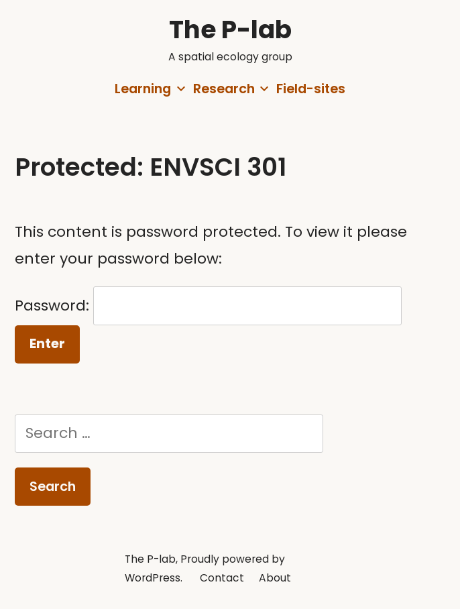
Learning (143, 88)
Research (224, 88)
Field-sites (310, 88)
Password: (208, 305)
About (275, 578)
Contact (222, 578)
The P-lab (230, 29)
